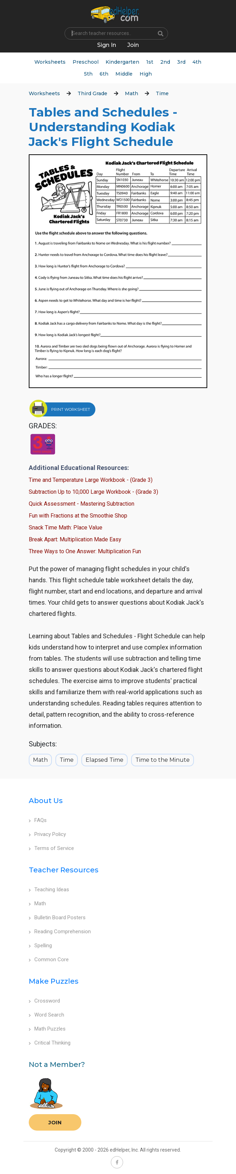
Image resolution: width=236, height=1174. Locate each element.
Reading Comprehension (60, 931)
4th (197, 62)
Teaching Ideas (49, 889)
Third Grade (92, 93)
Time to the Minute (162, 760)
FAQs (38, 820)
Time (162, 93)
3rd (181, 62)
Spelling (40, 945)
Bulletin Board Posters (57, 917)
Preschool (86, 62)
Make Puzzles (54, 981)
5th (88, 74)
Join (55, 1122)
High (146, 74)
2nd (165, 62)
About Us (46, 800)
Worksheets (50, 62)
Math (131, 93)
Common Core (49, 959)
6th (104, 74)
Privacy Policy (47, 834)
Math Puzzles (47, 1029)
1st (149, 62)
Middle (124, 74)
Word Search (46, 1015)
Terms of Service (51, 848)
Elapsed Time (104, 760)
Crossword (44, 1001)
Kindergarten (122, 62)
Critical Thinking (49, 1043)
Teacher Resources (64, 870)
